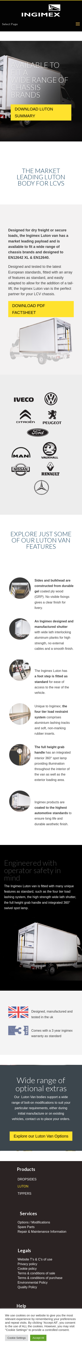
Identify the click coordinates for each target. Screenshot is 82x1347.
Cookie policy (27, 1268)
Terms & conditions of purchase (39, 1278)
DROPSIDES (26, 1179)
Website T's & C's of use (34, 1259)
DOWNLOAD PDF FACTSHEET (28, 309)
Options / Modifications (33, 1222)
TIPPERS (24, 1193)
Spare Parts (25, 1227)
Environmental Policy (32, 1282)
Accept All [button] (38, 1337)
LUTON (22, 1186)
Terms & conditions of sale (36, 1273)
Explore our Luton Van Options (41, 1136)
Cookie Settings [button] (16, 1337)
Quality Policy (27, 1287)
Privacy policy (27, 1264)
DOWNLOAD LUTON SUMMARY (34, 114)
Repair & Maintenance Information (41, 1231)
